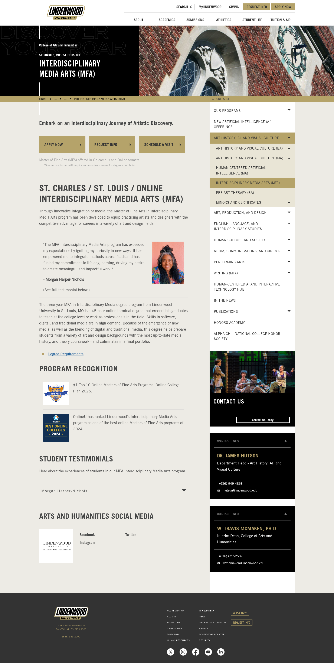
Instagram (87, 542)
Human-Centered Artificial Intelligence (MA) (241, 170)
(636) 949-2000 (71, 636)
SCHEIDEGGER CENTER (212, 634)
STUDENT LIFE (252, 20)
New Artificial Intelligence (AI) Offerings (242, 124)
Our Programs (227, 111)
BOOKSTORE (173, 622)
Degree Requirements (66, 354)
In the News (225, 300)
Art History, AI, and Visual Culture (246, 138)
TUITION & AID (281, 20)
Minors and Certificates (238, 202)
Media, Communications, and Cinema (247, 251)
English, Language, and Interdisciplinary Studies (238, 226)
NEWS (202, 616)
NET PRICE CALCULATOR (212, 622)
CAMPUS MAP (174, 628)
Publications (226, 312)
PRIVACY (203, 628)
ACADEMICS (167, 20)
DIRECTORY (173, 634)
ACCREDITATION (175, 610)
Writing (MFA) (226, 273)
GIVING (234, 7)
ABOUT (138, 20)
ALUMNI (171, 616)
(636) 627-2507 (231, 556)
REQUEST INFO (257, 7)
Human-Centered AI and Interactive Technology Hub (247, 286)
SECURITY (204, 640)
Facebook (87, 534)
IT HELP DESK (206, 610)
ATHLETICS (223, 20)
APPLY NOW (283, 7)
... (55, 99)
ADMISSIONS (195, 20)
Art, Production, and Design (240, 213)
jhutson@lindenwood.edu (240, 490)
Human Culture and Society (240, 240)
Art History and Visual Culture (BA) (249, 148)
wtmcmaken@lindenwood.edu (243, 563)
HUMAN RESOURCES (178, 640)
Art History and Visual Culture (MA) (249, 158)
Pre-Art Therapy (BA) (235, 193)
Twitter (130, 534)
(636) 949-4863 (231, 484)
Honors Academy (229, 323)
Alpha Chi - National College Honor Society (247, 336)
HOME (43, 99)
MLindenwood (210, 7)
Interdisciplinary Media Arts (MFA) (99, 99)
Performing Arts (229, 262)
